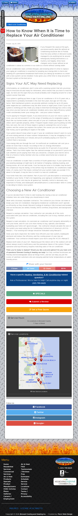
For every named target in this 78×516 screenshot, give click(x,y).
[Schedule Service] (3, 30)
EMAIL (14, 2)
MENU (72, 2)
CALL (5, 2)
